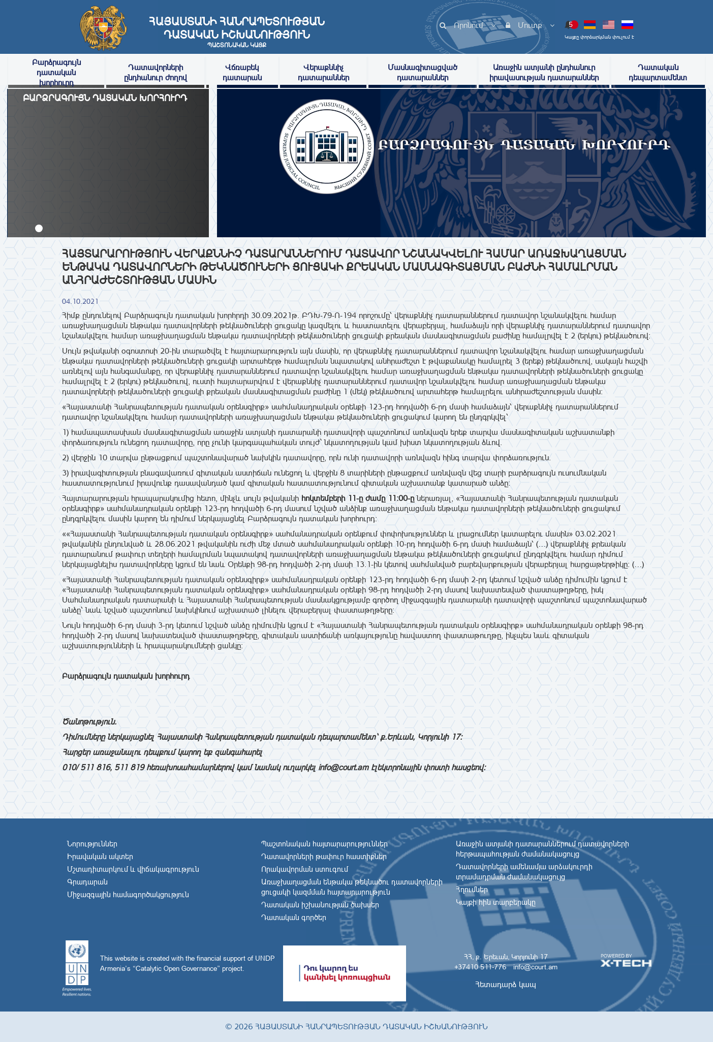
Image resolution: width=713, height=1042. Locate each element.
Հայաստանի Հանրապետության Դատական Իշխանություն (237, 32)
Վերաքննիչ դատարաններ (323, 72)
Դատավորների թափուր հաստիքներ (324, 856)
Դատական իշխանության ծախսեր (320, 904)
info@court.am (535, 967)
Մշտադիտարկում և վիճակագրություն (133, 869)
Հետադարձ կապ (505, 984)
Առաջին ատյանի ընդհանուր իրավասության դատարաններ (544, 72)
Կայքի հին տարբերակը (496, 902)
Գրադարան (87, 882)
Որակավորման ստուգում (304, 869)
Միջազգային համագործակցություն (128, 894)
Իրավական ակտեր (100, 856)
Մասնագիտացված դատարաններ (422, 72)
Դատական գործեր (293, 917)
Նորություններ (92, 843)
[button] (39, 228)
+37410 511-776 (480, 967)
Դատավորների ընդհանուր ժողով (155, 72)
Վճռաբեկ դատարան (242, 72)
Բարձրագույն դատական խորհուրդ (56, 72)
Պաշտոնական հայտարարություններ (324, 843)
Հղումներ (472, 889)
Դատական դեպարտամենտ (658, 72)
